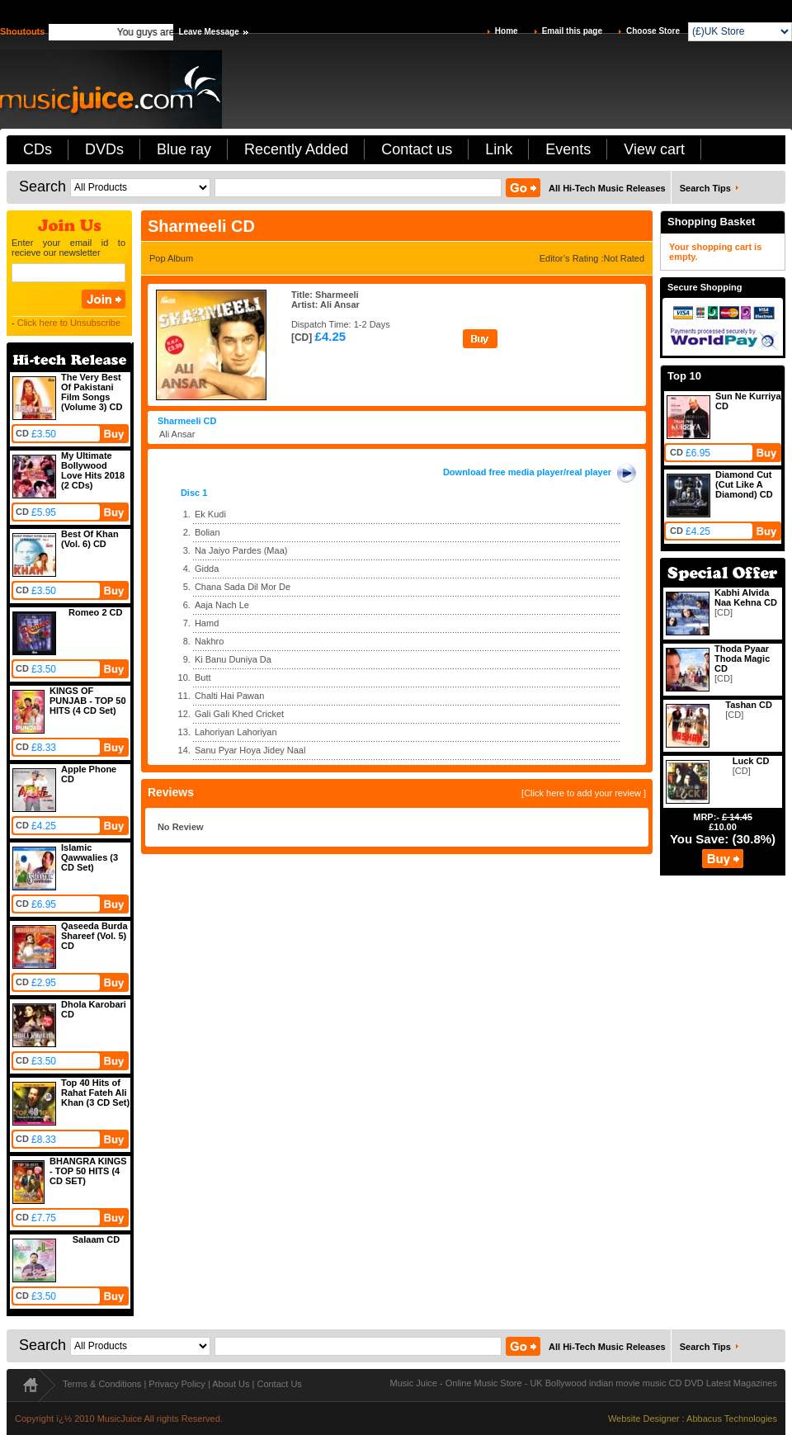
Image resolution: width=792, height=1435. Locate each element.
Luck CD (751, 761)
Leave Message (208, 31)
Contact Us (279, 1384)
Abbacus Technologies (731, 1418)
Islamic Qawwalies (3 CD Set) (89, 857)
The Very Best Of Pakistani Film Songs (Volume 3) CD (91, 392)
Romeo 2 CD (95, 612)
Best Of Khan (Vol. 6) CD (90, 539)
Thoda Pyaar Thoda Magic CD (742, 658)
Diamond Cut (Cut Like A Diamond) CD (744, 484)
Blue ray (184, 149)
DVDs (104, 149)
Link (498, 149)
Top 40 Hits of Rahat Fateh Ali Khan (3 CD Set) (95, 1092)
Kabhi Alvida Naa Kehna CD (745, 597)
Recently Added (296, 149)
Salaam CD (96, 1239)
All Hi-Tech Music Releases (607, 188)
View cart (654, 149)
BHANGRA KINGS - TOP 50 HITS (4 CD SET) (88, 1171)
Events (568, 149)
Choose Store (653, 30)
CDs (37, 149)
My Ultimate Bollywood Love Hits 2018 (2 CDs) (93, 470)
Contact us (416, 149)
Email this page (572, 30)
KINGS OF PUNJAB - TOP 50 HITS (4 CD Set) (88, 700)
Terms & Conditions (102, 1384)
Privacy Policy (176, 1384)
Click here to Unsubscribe (68, 323)
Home (506, 30)
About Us (230, 1384)
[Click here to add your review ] (583, 793)
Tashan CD (748, 705)
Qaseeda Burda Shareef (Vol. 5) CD (94, 936)
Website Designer (644, 1418)
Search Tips (705, 188)
